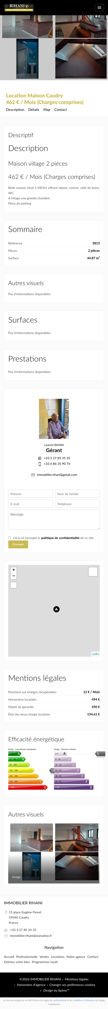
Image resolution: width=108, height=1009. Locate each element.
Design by (56, 990)
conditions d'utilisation (84, 1000)
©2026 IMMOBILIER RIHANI (40, 979)
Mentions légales (76, 979)
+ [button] (13, 570)
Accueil (19, 10)
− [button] (13, 576)
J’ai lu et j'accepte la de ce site (53, 538)
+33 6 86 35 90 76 (57, 463)
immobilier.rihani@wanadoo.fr (31, 935)
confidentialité (60, 1000)
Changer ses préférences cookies (72, 985)
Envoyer (18, 544)
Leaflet (95, 654)
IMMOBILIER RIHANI (23, 902)
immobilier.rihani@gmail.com (57, 474)
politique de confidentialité (60, 538)
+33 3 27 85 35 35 (57, 458)
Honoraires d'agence (31, 985)
